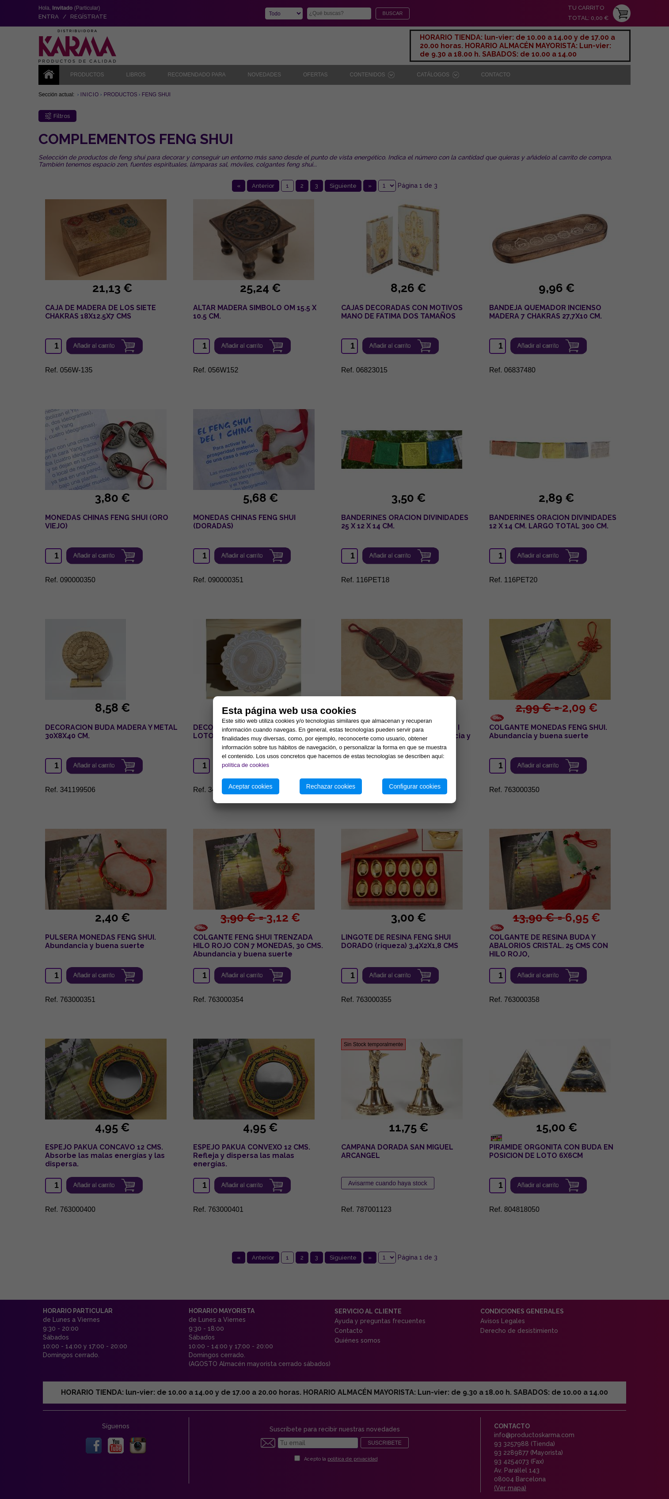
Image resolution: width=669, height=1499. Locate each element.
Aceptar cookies (250, 786)
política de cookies (245, 765)
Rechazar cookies (330, 786)
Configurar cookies (415, 786)
